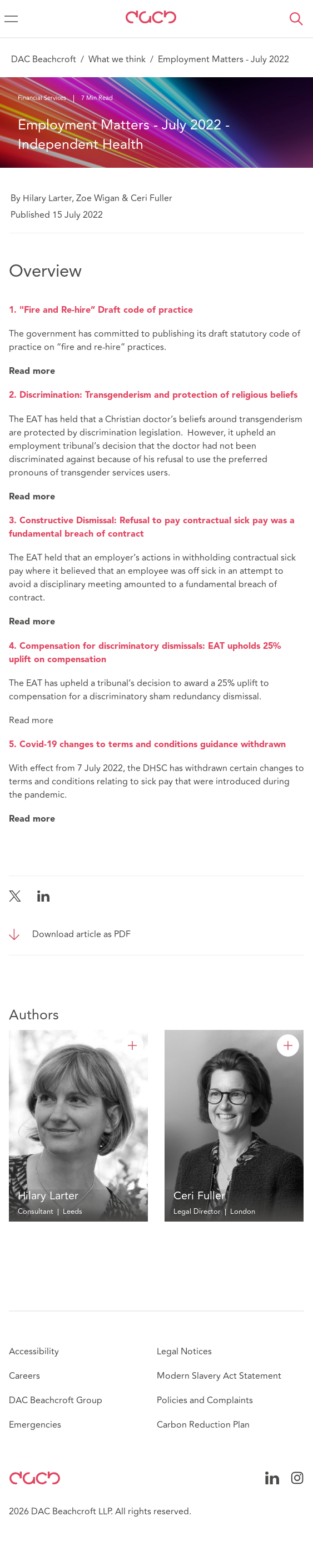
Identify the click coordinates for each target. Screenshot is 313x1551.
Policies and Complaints (205, 1400)
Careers (24, 1376)
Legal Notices (184, 1351)
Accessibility (34, 1351)
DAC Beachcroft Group (55, 1400)
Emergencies (35, 1425)
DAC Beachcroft (43, 59)
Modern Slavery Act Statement (219, 1376)
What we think (117, 59)
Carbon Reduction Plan (203, 1425)
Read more (31, 720)
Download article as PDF (81, 934)
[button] (296, 19)
